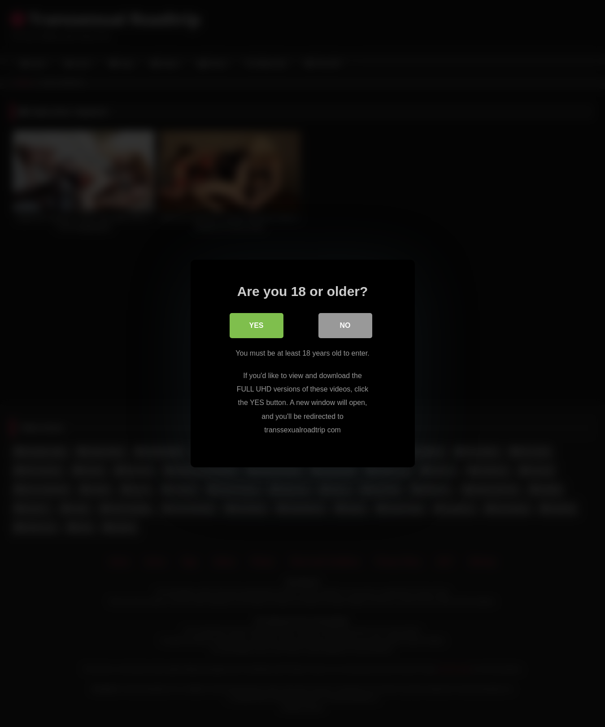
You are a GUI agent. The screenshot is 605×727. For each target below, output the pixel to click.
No (345, 325)
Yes (256, 325)
